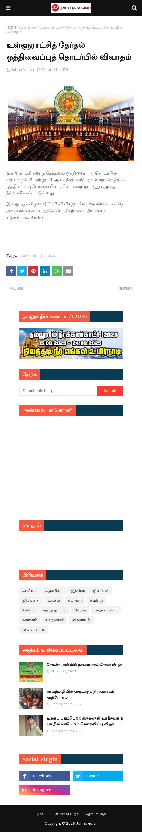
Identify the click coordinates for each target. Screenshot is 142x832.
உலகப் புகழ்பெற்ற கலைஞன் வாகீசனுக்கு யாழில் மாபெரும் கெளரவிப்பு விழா (85, 721)
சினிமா (28, 610)
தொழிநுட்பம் (54, 610)
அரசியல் (28, 255)
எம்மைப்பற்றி (67, 814)
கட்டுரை (75, 600)
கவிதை (96, 600)
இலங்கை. (31, 600)
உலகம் (54, 600)
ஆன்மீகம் (54, 590)
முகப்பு (43, 814)
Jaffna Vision (22, 70)
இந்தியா (78, 590)
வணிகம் (29, 620)
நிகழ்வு (80, 610)
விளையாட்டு (33, 629)
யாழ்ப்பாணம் (105, 610)
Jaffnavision (87, 823)
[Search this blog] (58, 391)
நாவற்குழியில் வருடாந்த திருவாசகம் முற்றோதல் (80, 694)
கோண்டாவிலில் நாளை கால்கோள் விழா (84, 664)
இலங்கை (28, 27)
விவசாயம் (81, 620)
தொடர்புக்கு (95, 814)
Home (11, 27)
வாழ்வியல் (54, 620)
